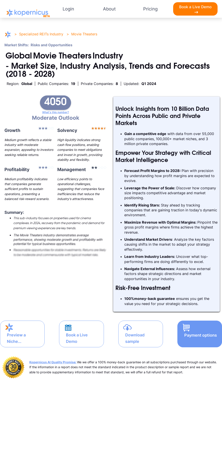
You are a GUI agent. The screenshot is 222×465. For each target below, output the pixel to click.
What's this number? (55, 112)
